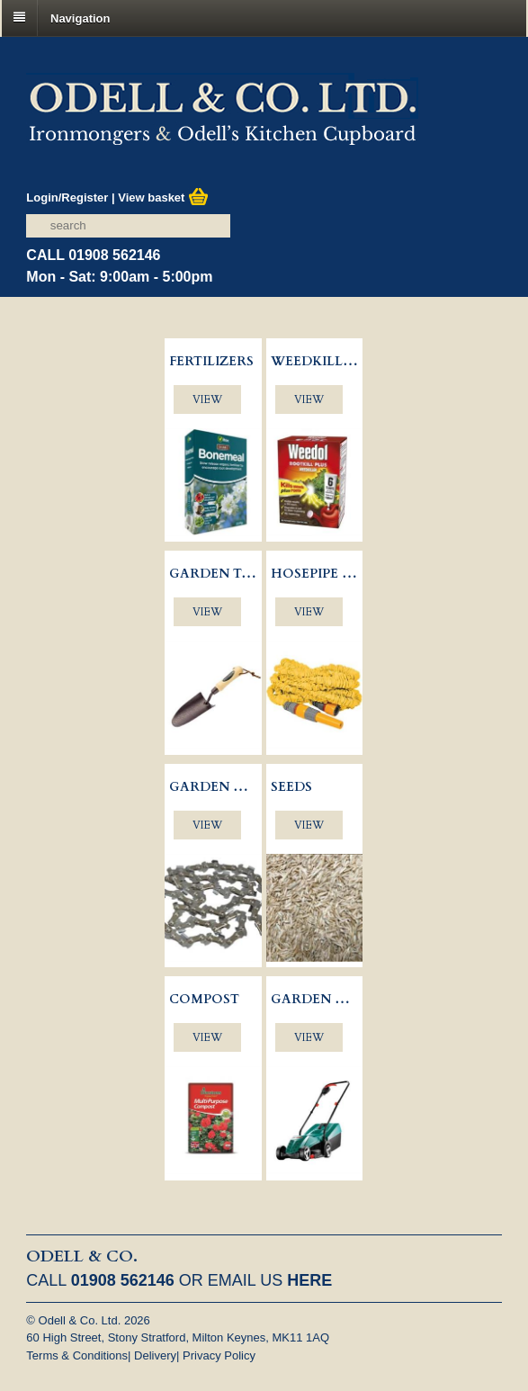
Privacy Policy (219, 1355)
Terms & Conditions (77, 1355)
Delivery (155, 1355)
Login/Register (67, 197)
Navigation (80, 17)
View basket (163, 197)
